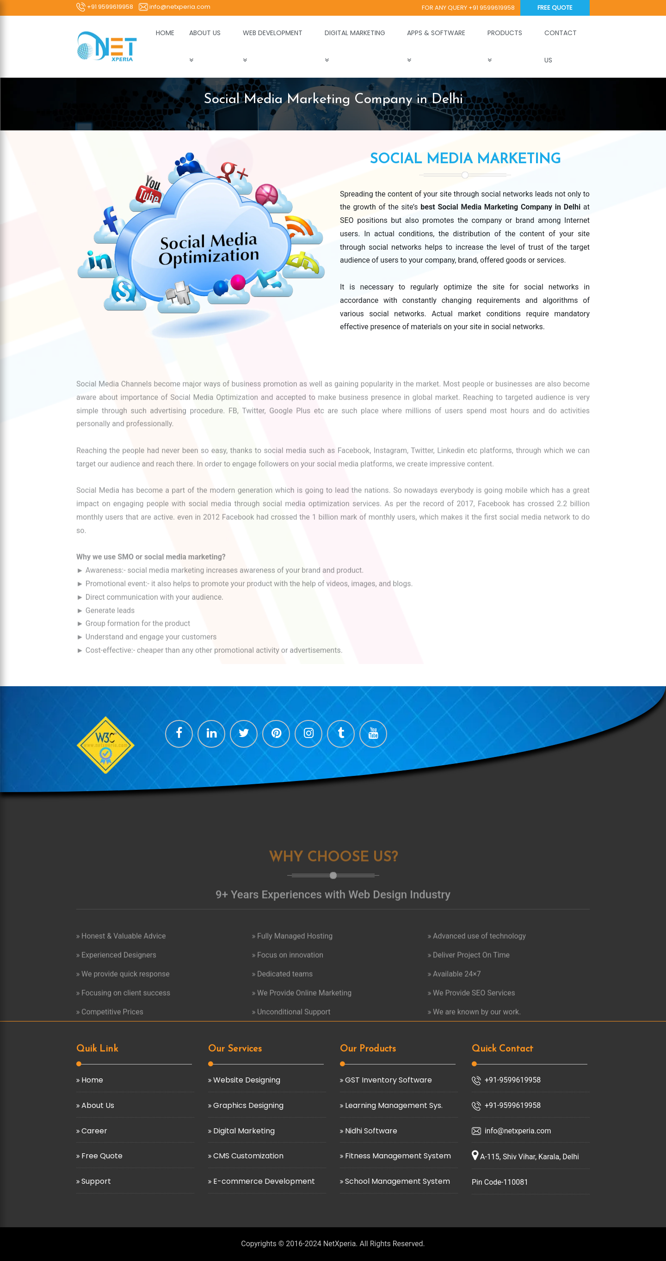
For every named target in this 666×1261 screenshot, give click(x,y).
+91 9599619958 (104, 6)
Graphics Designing (247, 1105)
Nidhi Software (370, 1131)
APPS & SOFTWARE (437, 32)
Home (91, 1080)
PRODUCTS (505, 32)
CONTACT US (560, 46)
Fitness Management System (397, 1155)
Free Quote (555, 7)
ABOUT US (205, 32)
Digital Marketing (243, 1131)
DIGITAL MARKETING (356, 32)
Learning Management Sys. (393, 1105)
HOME (165, 32)
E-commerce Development (263, 1181)
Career (93, 1131)
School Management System (396, 1181)
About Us (97, 1105)
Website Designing (245, 1080)
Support (95, 1181)
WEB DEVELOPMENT (273, 32)
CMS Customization (247, 1155)
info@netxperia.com (174, 6)
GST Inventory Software (387, 1080)
